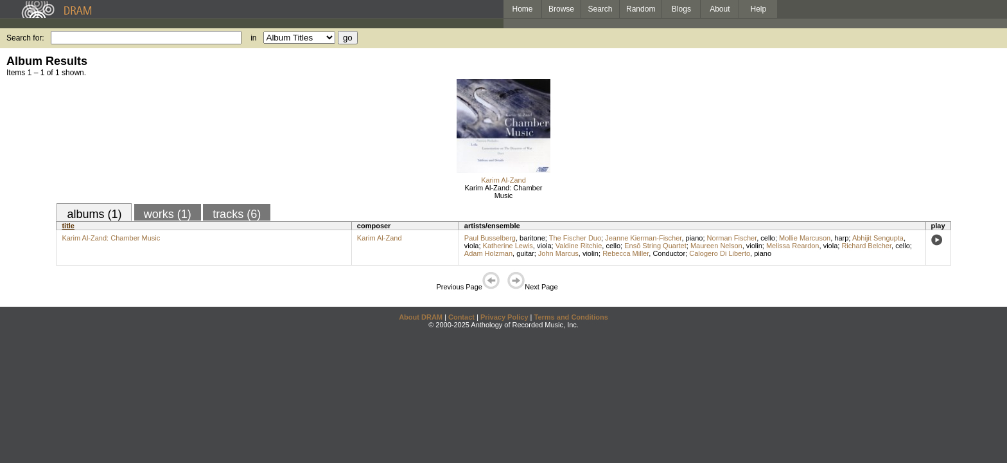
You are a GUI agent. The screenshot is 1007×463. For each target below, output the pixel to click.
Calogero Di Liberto (719, 253)
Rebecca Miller (625, 253)
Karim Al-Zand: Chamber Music (503, 191)
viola (471, 246)
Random (640, 9)
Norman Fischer (732, 238)
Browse (561, 9)
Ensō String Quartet (655, 246)
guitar (525, 253)
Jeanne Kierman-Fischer (643, 238)
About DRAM (420, 317)
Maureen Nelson (716, 246)
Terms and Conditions (571, 317)
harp (841, 238)
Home (522, 9)
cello (767, 238)
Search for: (25, 37)
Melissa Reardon (792, 246)
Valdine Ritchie (579, 246)
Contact (461, 317)
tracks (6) (237, 214)
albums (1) (94, 214)
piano (694, 238)
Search (600, 9)
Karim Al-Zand (503, 180)
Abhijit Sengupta (878, 238)
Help (759, 9)
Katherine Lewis (508, 246)
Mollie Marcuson (804, 238)
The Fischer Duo (575, 238)
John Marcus (558, 253)
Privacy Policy (504, 317)
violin (754, 246)
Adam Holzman (488, 253)
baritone (532, 238)
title (68, 226)
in (253, 37)
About (720, 9)
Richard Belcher (866, 246)
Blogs (681, 9)
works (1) (167, 214)
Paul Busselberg (490, 238)
